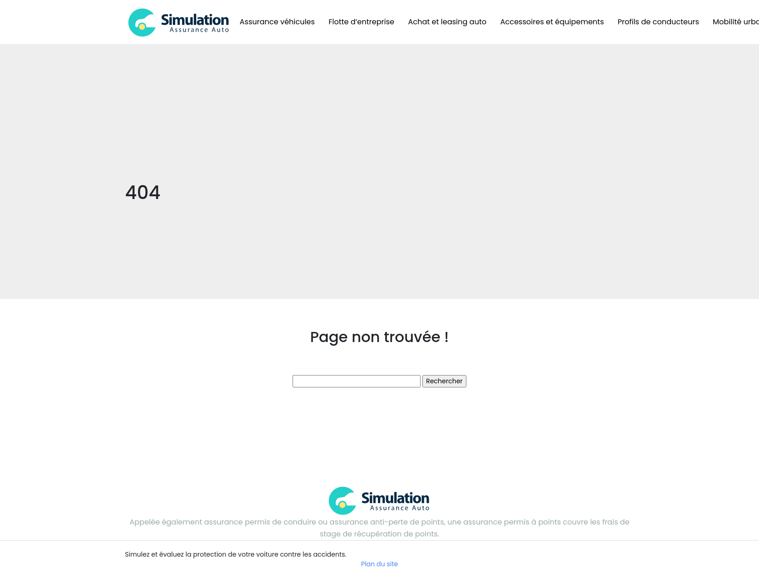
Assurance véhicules (277, 22)
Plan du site (379, 564)
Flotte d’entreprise (361, 22)
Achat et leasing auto (447, 22)
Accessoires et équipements (552, 22)
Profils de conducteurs (658, 22)
